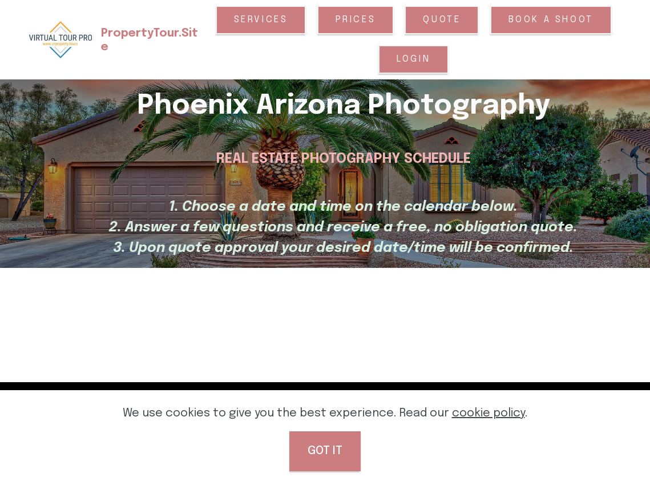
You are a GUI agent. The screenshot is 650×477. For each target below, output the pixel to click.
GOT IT (325, 451)
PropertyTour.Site (153, 40)
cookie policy (488, 413)
